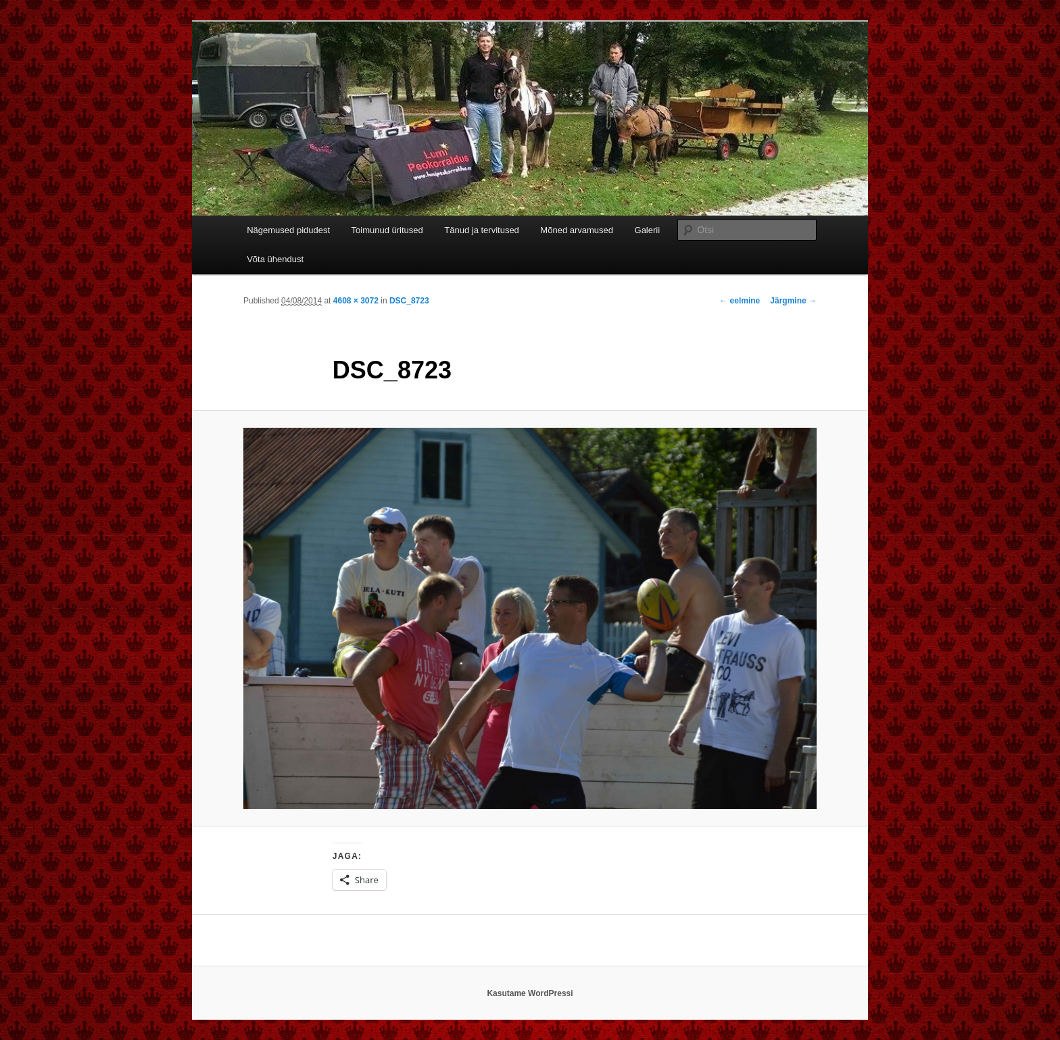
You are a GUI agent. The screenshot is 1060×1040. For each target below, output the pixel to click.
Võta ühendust (275, 259)
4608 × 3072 (356, 300)
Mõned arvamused (576, 230)
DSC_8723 (409, 300)
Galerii (647, 230)
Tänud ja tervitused (481, 230)
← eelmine (739, 300)
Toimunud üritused (387, 230)
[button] (530, 619)
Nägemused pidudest (288, 230)
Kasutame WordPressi (530, 993)
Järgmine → (793, 300)
